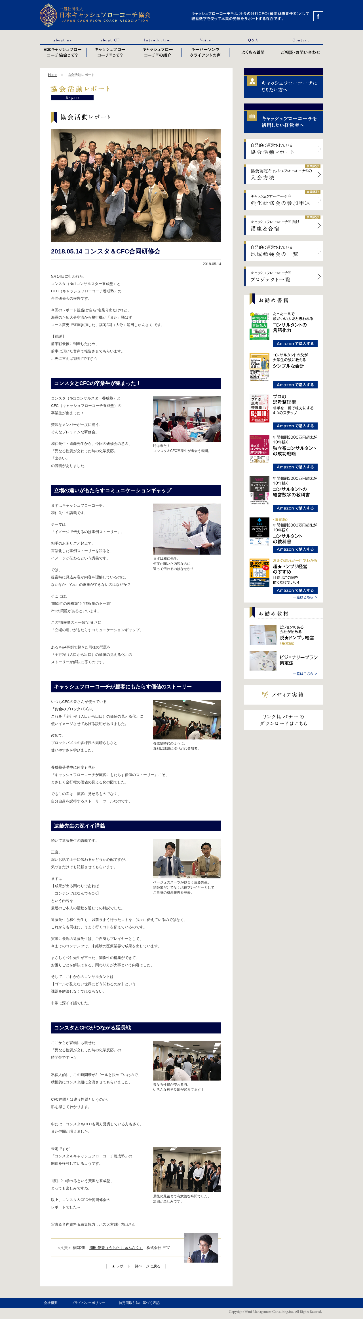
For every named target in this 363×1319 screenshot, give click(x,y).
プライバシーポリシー (88, 1303)
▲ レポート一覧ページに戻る (136, 1266)
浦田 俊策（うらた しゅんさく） (116, 1248)
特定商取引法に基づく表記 (139, 1303)
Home (52, 75)
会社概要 (51, 1303)
